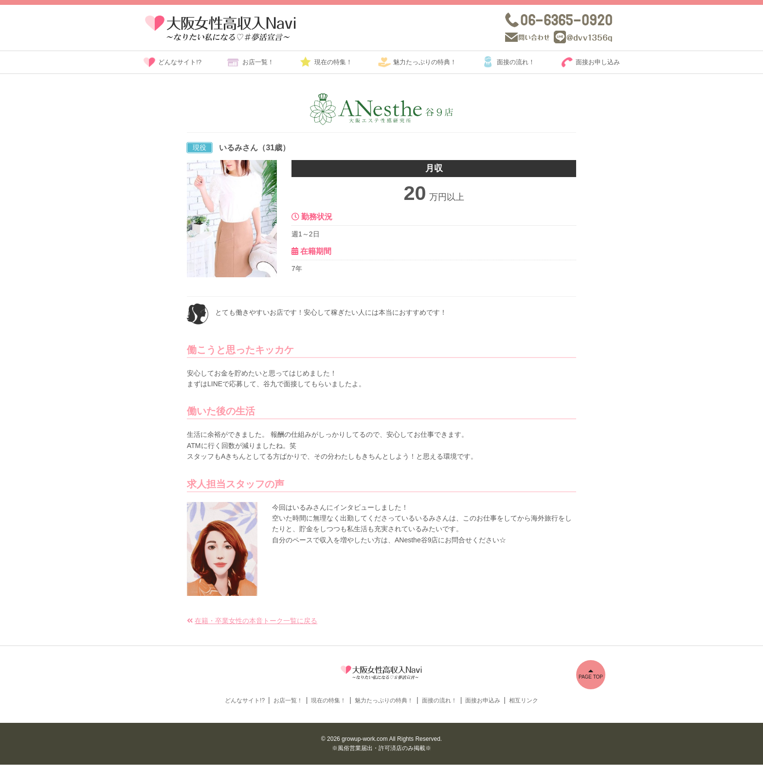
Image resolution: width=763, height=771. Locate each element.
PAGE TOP (591, 673)
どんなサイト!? (179, 62)
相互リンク (523, 706)
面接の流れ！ (516, 62)
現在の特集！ (333, 62)
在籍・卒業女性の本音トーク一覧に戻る (256, 621)
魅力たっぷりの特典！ (424, 62)
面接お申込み (482, 706)
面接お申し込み (598, 62)
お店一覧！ (258, 62)
